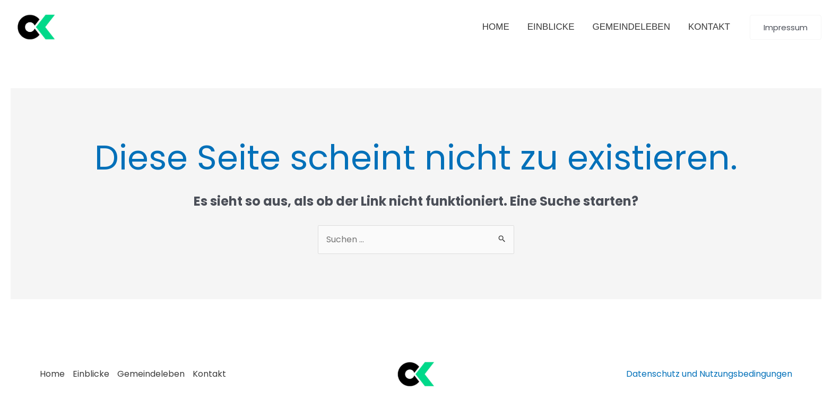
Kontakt (209, 374)
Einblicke (91, 374)
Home (52, 374)
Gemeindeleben (151, 374)
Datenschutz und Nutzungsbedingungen (709, 374)
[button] (785, 27)
